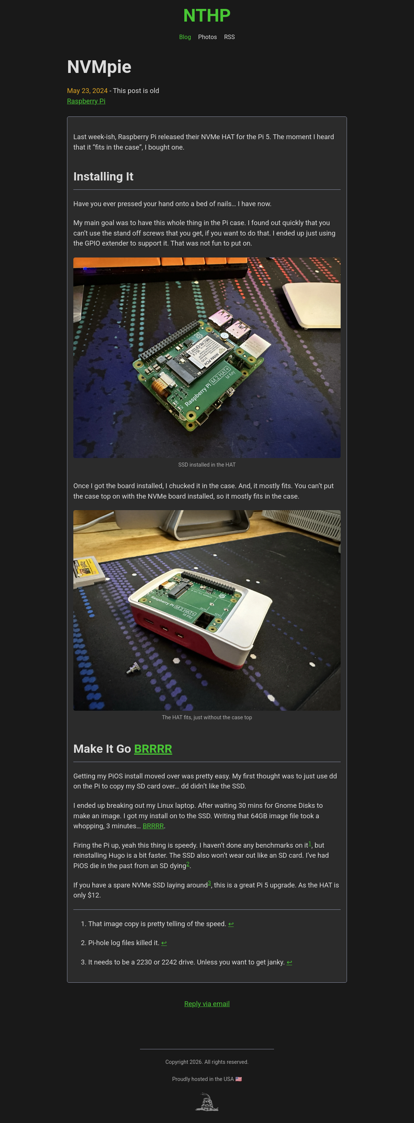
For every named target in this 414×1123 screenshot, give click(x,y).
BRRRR (153, 749)
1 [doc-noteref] (310, 843)
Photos (207, 37)
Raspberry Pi (86, 101)
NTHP (207, 15)
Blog (185, 37)
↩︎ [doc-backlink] (231, 924)
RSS (229, 37)
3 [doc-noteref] (209, 883)
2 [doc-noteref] (188, 864)
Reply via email (207, 1004)
